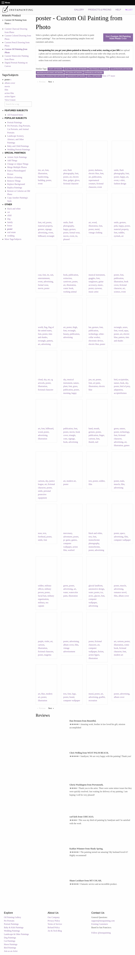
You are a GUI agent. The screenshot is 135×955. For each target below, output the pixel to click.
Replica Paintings (14, 187)
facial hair (42, 596)
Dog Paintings (10, 938)
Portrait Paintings (14, 122)
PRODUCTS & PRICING (99, 10)
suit (51, 275)
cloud (40, 379)
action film (9, 93)
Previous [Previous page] (43, 81)
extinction (67, 278)
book (65, 275)
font (47, 170)
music (100, 285)
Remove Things (14, 181)
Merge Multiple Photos (17, 167)
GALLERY (79, 10)
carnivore (67, 281)
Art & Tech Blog (55, 931)
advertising (42, 232)
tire (39, 170)
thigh (75, 327)
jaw (90, 379)
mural (91, 694)
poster (48, 180)
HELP (118, 10)
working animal (70, 292)
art (43, 170)
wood (94, 222)
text (90, 481)
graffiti (102, 697)
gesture (41, 229)
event (40, 183)
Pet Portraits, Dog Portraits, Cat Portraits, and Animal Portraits (18, 129)
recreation (93, 700)
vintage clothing (95, 232)
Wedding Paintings (12, 931)
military (41, 602)
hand (91, 428)
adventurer (67, 537)
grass (75, 386)
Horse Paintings (10, 944)
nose (40, 533)
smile (116, 170)
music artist (93, 292)
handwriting (43, 177)
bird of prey (125, 386)
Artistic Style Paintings (17, 157)
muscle (117, 484)
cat (8, 212)
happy (122, 177)
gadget (71, 180)
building (41, 180)
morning (66, 393)
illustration (42, 173)
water (65, 592)
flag (45, 327)
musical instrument (97, 275)
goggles (92, 278)
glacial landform (95, 586)
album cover (10, 83)
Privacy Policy (54, 921)
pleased (66, 239)
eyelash (117, 236)
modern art (71, 481)
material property (45, 226)
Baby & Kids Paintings (13, 927)
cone (65, 439)
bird (115, 379)
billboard (42, 236)
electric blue (94, 173)
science (117, 292)
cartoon (92, 439)
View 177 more (108, 76)
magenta (47, 655)
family (10, 222)
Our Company (54, 917)
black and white (14, 209)
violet (46, 641)
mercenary (67, 533)
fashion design (120, 183)
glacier (97, 596)
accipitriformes (120, 393)
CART (129, 10)
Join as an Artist (11, 951)
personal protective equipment (44, 494)
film (6, 90)
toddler (121, 232)
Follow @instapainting (101, 933)
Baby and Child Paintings (18, 146)
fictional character (71, 183)
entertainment (44, 278)
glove (77, 180)
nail (96, 442)
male (122, 481)
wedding (11, 236)
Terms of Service (55, 924)
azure (125, 327)
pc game (66, 540)
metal (97, 229)
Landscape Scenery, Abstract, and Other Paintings (15, 139)
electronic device (96, 341)
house (9, 225)
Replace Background (16, 184)
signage (48, 229)
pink (116, 226)
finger (101, 435)
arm (65, 170)
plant (65, 386)
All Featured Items (15, 115)
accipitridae (123, 379)
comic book (68, 288)
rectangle (50, 236)
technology (93, 334)
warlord (71, 550)
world (40, 327)
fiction (100, 651)
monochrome (94, 547)
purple (40, 641)
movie (7, 86)
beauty (66, 334)
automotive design (96, 589)
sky (45, 379)
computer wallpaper (122, 540)
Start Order (118, 37)
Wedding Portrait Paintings (18, 149)
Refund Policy (54, 927)
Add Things (12, 160)
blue (43, 694)
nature (76, 383)
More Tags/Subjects (13, 239)
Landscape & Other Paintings (16, 934)
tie (76, 236)
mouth (96, 428)
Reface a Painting (14, 177)
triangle (72, 435)
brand (71, 697)
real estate (11, 232)
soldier (102, 481)
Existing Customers (99, 924)
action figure (10, 96)
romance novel (120, 592)
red (43, 222)
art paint (96, 383)
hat (90, 327)
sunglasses (93, 281)
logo (74, 694)
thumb (91, 442)
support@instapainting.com (103, 921)
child (9, 215)
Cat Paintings (9, 941)
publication (96, 177)
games (126, 445)
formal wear (74, 232)
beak (122, 383)
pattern (50, 341)
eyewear (98, 288)
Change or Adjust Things (17, 164)
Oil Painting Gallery (12, 917)
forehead (41, 537)
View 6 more (10, 100)
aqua (126, 330)
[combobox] (18, 104)
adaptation (118, 390)
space (122, 533)
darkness (98, 170)
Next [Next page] (51, 81)
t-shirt (122, 180)
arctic (91, 596)
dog (8, 219)
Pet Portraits (9, 921)
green (116, 428)
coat (40, 275)
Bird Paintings (10, 948)
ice (101, 592)
